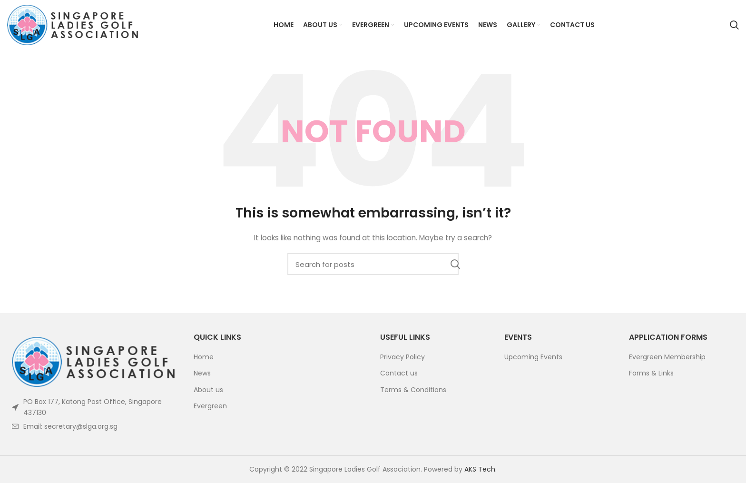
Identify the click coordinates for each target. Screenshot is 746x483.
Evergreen (210, 406)
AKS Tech (479, 469)
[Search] (734, 25)
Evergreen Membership (667, 357)
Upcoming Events (533, 357)
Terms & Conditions (413, 389)
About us (208, 389)
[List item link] (93, 426)
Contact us (399, 373)
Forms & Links (651, 373)
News (202, 373)
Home (204, 357)
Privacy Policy (402, 357)
